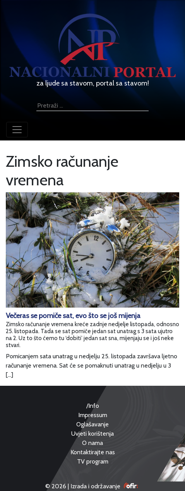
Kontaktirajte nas (92, 452)
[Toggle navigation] (17, 129)
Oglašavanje (92, 424)
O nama (92, 443)
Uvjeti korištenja (92, 433)
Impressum (92, 415)
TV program (92, 461)
